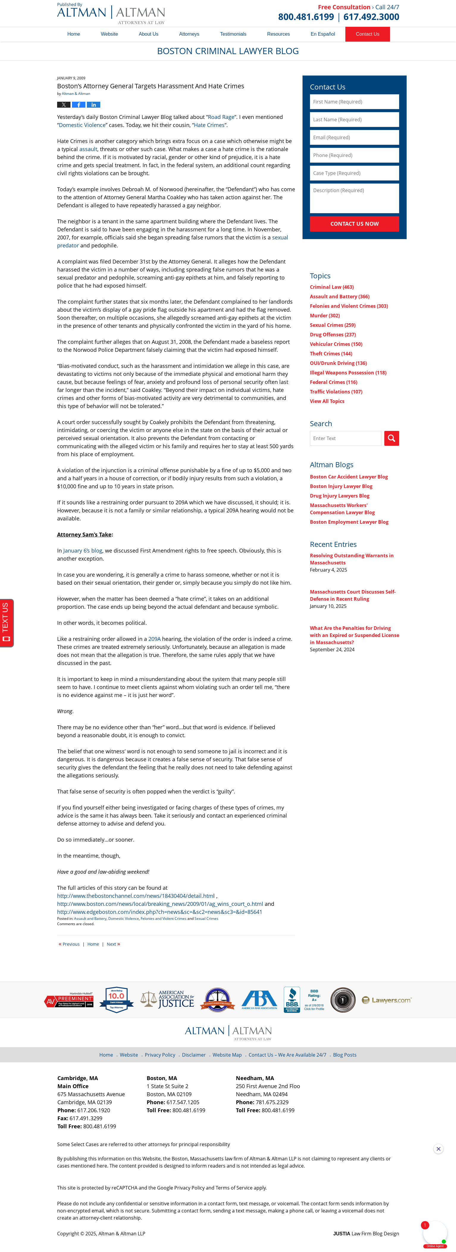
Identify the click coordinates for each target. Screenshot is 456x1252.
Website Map (227, 1055)
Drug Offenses (333, 334)
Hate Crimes (209, 124)
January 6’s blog (82, 550)
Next (113, 943)
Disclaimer (194, 1055)
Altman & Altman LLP (121, 1233)
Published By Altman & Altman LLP (338, 13)
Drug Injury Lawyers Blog (339, 495)
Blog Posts (345, 1055)
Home (74, 34)
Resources (278, 34)
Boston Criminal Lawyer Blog (110, 13)
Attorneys (189, 34)
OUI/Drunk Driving (338, 363)
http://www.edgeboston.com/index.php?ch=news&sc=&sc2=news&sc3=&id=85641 (159, 911)
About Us (149, 34)
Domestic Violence (82, 124)
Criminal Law (332, 287)
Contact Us (367, 34)
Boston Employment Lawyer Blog (349, 522)
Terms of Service (234, 1187)
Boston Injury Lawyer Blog (341, 486)
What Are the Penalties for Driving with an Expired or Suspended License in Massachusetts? (354, 635)
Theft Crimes (331, 353)
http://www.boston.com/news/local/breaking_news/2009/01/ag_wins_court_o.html (160, 903)
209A (154, 638)
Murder (325, 315)
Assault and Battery (90, 918)
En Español (323, 34)
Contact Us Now (354, 223)
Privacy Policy (160, 1055)
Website (109, 34)
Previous (69, 943)
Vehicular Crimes (336, 344)
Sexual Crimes (206, 918)
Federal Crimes (333, 382)
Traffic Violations (336, 391)
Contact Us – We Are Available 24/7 (287, 1055)
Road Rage (221, 116)
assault (88, 149)
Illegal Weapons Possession (348, 372)
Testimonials (233, 34)
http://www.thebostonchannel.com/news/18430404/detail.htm (135, 895)
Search (391, 438)
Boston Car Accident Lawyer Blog (349, 476)
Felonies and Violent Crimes (164, 918)
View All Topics (327, 401)
